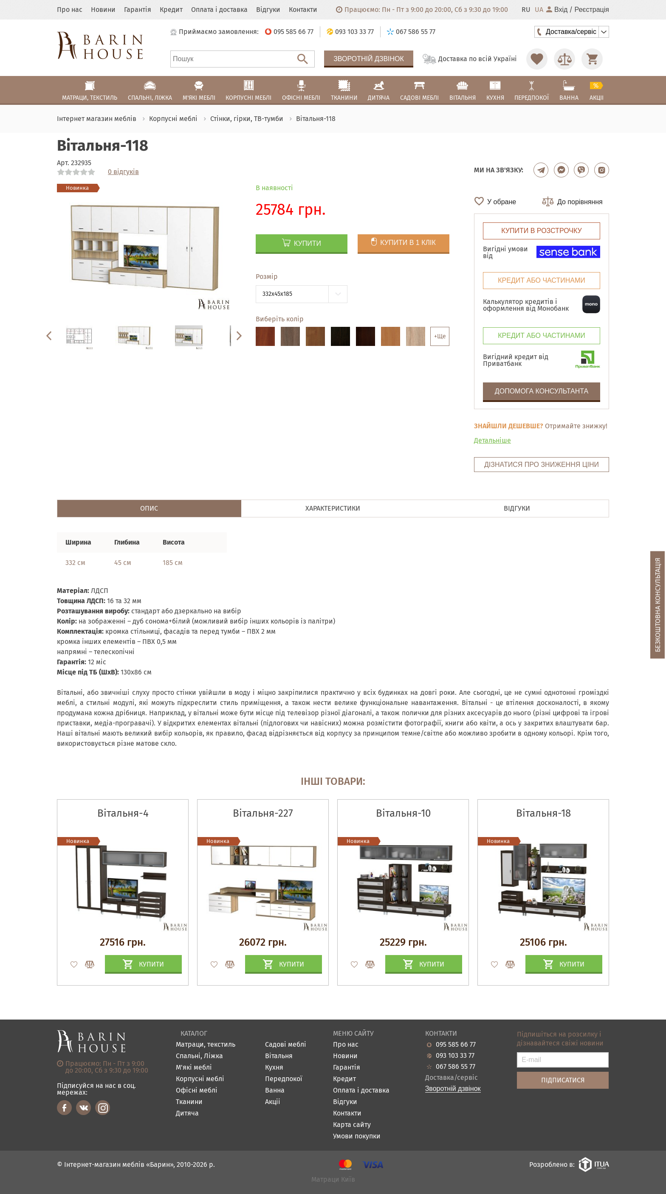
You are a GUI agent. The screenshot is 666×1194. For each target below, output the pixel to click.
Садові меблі (285, 1044)
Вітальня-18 (543, 813)
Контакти (303, 9)
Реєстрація (591, 9)
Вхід (556, 9)
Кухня (274, 1067)
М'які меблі (194, 1067)
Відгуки (268, 9)
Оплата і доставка (219, 9)
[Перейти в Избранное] (536, 59)
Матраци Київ (333, 1179)
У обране (501, 201)
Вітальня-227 (263, 813)
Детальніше (492, 440)
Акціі (272, 1102)
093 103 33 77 (455, 1055)
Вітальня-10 (403, 813)
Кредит (171, 9)
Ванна (275, 1090)
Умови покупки (357, 1136)
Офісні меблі (196, 1090)
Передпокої (283, 1079)
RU (526, 9)
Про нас (69, 9)
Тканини (189, 1102)
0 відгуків (123, 172)
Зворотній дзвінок (368, 58)
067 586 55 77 (455, 1066)
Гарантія (137, 9)
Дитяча (187, 1113)
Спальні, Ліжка (199, 1056)
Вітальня (279, 1056)
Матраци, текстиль (205, 1044)
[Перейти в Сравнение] (564, 59)
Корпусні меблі (200, 1079)
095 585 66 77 (456, 1044)
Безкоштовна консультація (658, 604)
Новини (103, 9)
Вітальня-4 (123, 813)
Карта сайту (352, 1125)
